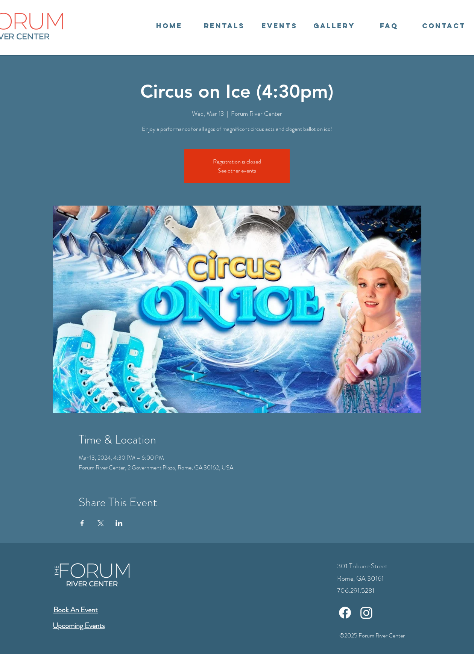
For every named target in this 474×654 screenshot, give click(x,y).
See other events (237, 170)
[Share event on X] (100, 523)
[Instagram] (366, 613)
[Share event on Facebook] (82, 523)
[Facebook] (345, 613)
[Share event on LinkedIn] (119, 523)
